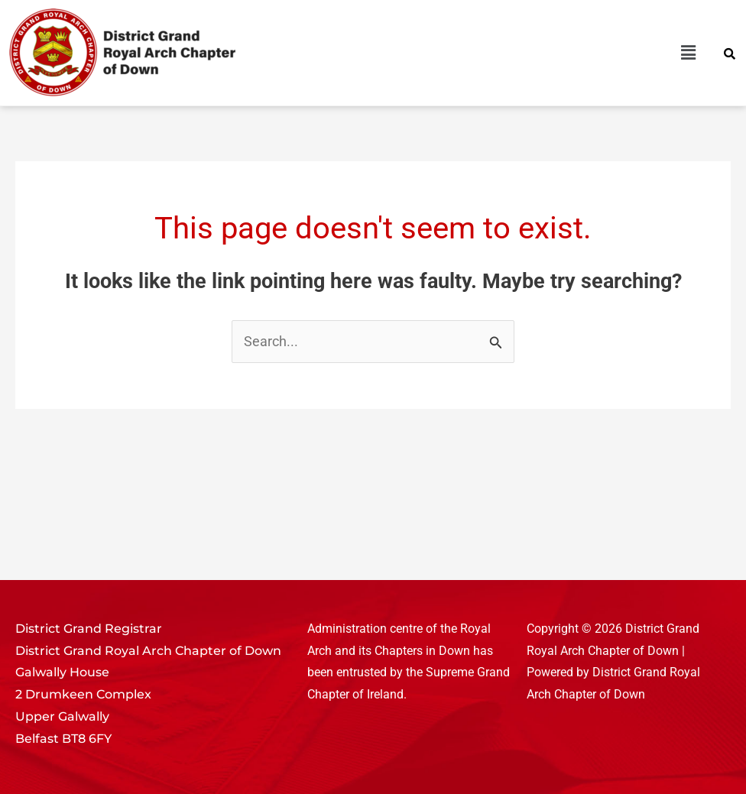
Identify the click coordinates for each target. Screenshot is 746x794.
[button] (541, 52)
